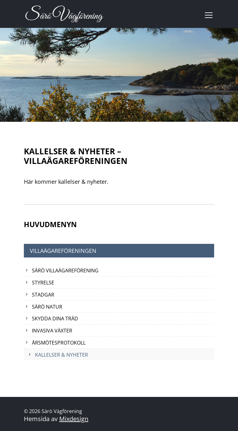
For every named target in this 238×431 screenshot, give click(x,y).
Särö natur (47, 306)
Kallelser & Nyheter (61, 354)
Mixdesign (73, 419)
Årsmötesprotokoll (59, 342)
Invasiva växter (52, 330)
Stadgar (43, 294)
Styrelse (43, 282)
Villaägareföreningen (63, 250)
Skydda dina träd (55, 318)
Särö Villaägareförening (65, 270)
